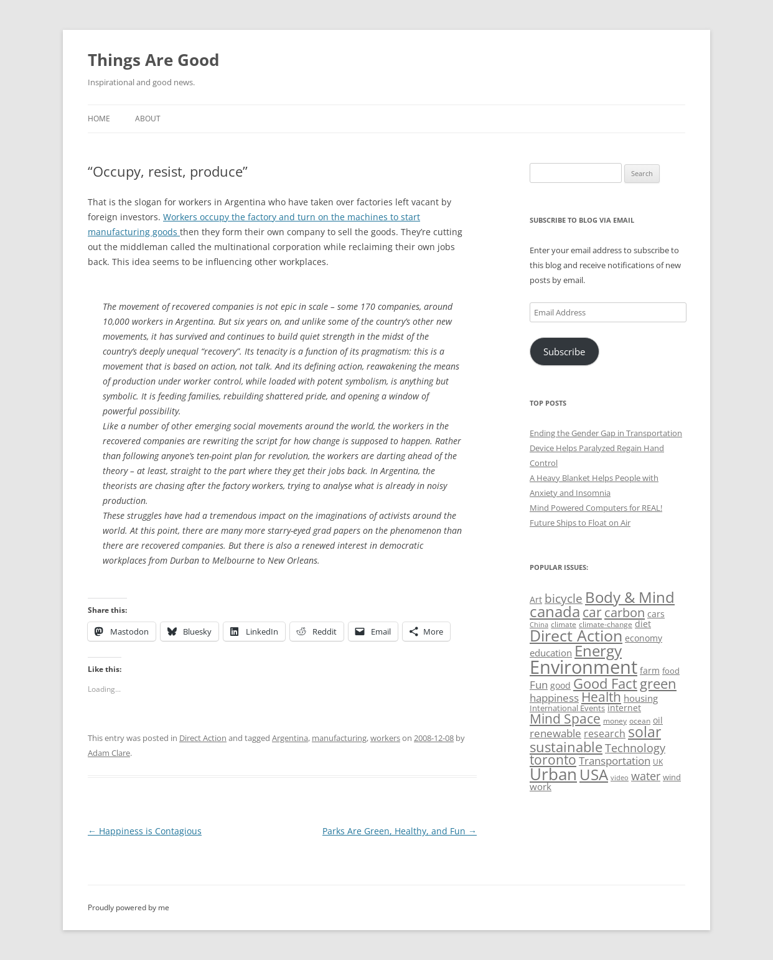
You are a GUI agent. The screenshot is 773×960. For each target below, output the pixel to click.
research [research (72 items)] (604, 733)
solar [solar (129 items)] (644, 732)
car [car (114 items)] (592, 612)
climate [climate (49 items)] (563, 624)
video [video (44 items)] (620, 777)
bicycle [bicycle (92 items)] (564, 598)
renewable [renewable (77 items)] (555, 733)
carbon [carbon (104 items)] (624, 612)
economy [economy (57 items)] (643, 638)
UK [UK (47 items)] (658, 762)
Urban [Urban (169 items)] (553, 774)
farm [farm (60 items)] (650, 670)
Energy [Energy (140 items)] (598, 651)
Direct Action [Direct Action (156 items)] (576, 635)
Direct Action (203, 737)
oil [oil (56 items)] (658, 720)
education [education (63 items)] (551, 652)
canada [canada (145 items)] (555, 612)
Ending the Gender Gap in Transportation (606, 433)
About (148, 118)
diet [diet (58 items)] (643, 624)
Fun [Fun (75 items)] (539, 685)
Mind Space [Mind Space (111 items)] (565, 718)
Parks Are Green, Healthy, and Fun (399, 831)
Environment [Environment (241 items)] (583, 667)
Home (99, 118)
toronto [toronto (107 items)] (553, 759)
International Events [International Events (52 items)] (567, 708)
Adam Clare (109, 752)
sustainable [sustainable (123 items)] (566, 746)
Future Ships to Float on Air (580, 522)
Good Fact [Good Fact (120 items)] (605, 683)
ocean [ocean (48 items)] (639, 720)
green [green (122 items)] (658, 683)
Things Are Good (153, 60)
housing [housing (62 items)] (641, 698)
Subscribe (564, 351)
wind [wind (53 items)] (672, 777)
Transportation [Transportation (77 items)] (614, 760)
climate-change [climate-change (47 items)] (605, 624)
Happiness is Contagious (145, 831)
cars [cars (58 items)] (656, 614)
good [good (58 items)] (560, 685)
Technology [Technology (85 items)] (635, 747)
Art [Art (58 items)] (536, 599)
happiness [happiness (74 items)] (554, 698)
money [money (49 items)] (615, 720)
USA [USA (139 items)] (593, 775)
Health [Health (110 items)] (601, 697)
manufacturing (339, 737)
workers (385, 737)
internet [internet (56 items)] (624, 708)
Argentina (290, 737)
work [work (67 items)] (540, 786)
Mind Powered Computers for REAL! (596, 507)
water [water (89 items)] (645, 775)
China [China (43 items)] (539, 624)
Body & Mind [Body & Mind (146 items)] (630, 597)
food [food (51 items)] (671, 670)
